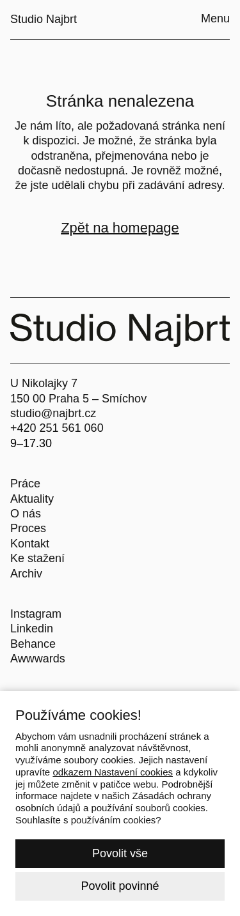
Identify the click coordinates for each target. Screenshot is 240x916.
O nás (25, 513)
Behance (33, 643)
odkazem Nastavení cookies (112, 772)
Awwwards (37, 658)
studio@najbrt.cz (53, 413)
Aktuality (32, 498)
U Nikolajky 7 (43, 383)
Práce (25, 483)
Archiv (26, 573)
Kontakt (29, 543)
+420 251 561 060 (57, 428)
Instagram (35, 613)
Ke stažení (37, 558)
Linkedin (31, 628)
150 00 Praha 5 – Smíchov (78, 398)
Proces (28, 528)
